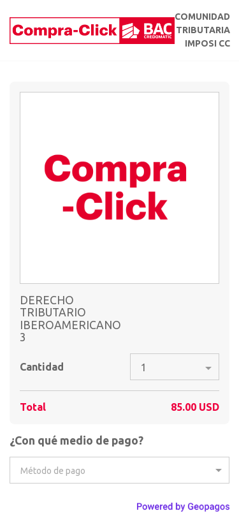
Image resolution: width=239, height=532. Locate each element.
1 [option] (144, 367)
